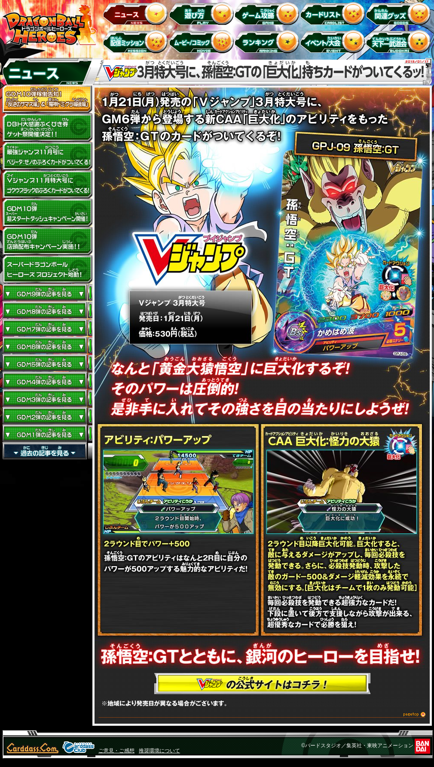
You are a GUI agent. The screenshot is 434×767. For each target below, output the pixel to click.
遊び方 (202, 13)
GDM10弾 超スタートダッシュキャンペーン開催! (47, 213)
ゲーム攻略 (268, 13)
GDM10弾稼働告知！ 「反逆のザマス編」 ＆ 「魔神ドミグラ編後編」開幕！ (47, 99)
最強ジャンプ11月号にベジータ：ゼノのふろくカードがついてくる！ (47, 156)
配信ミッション (137, 41)
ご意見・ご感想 (116, 751)
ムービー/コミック (202, 41)
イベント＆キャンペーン (334, 41)
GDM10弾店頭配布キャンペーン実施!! (47, 241)
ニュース (137, 13)
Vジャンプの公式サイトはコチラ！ (262, 683)
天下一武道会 (400, 41)
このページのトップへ (262, 715)
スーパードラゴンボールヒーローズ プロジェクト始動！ (47, 269)
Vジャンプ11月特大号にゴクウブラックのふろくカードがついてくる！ (47, 184)
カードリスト (334, 13)
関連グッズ (400, 13)
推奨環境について (159, 751)
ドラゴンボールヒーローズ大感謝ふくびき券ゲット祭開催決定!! (47, 128)
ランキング (268, 41)
